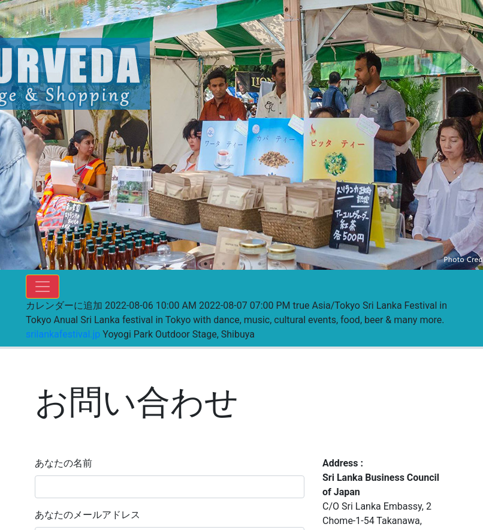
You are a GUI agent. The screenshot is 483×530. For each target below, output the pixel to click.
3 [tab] (241, 264)
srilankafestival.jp (63, 334)
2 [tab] (224, 264)
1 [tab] (206, 264)
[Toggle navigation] (42, 287)
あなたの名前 (63, 463)
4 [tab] (259, 264)
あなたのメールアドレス (87, 514)
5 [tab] (277, 264)
